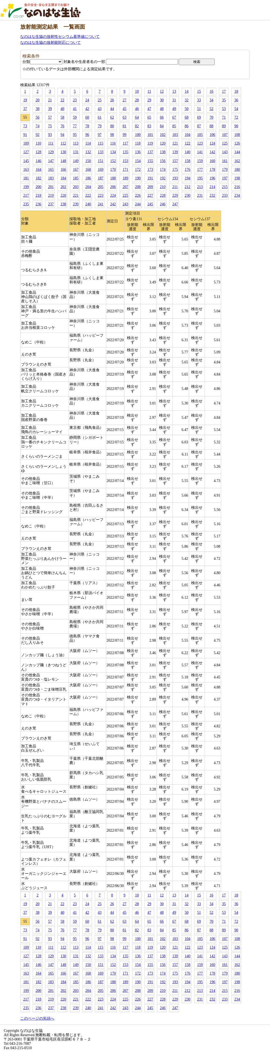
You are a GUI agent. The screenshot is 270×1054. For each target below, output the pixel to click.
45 (124, 109)
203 (76, 187)
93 (50, 135)
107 (225, 135)
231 (200, 195)
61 (100, 117)
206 (113, 187)
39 (50, 109)
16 (211, 91)
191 (150, 178)
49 (174, 109)
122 (187, 143)
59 (75, 117)
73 (25, 126)
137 (150, 152)
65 (149, 117)
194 (187, 178)
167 (76, 170)
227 (150, 195)
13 (174, 91)
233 (225, 195)
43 (100, 109)
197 (225, 178)
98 (112, 135)
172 (138, 170)
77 (75, 126)
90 (236, 126)
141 (200, 152)
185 (76, 178)
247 (175, 204)
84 (162, 126)
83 (149, 126)
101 (150, 135)
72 (236, 117)
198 (237, 178)
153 (125, 161)
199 (26, 187)
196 (212, 178)
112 (63, 143)
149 (76, 161)
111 (50, 143)
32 (186, 100)
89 (224, 126)
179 (225, 170)
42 (87, 109)
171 (125, 170)
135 (125, 152)
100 (138, 135)
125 (225, 143)
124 (212, 143)
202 (63, 187)
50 (186, 109)
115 (100, 143)
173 (150, 170)
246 (163, 204)
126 (237, 143)
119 (150, 143)
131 (76, 152)
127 (26, 152)
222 (88, 195)
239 (76, 204)
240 (88, 204)
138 (163, 152)
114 (88, 143)
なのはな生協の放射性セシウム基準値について (60, 37)
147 (51, 161)
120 (163, 143)
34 (211, 100)
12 (162, 91)
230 (187, 195)
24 (87, 100)
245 (150, 204)
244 (138, 204)
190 (138, 178)
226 (138, 195)
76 (62, 126)
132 (88, 152)
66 (162, 117)
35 (224, 100)
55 (25, 117)
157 (175, 161)
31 (174, 100)
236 (38, 204)
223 (100, 195)
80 (112, 126)
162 (237, 161)
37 (25, 109)
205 (100, 187)
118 (137, 143)
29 (149, 100)
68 (186, 117)
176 (187, 170)
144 (237, 152)
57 (50, 117)
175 (175, 170)
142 (212, 152)
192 (163, 178)
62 (112, 117)
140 (187, 152)
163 (26, 170)
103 (175, 135)
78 (87, 126)
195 (200, 178)
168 (88, 170)
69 (199, 117)
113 (75, 143)
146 (38, 161)
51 (199, 109)
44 (112, 109)
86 (186, 126)
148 (63, 161)
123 (200, 143)
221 (76, 195)
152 (113, 161)
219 (51, 195)
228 (163, 195)
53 (224, 109)
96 (87, 135)
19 (25, 100)
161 (225, 161)
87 (199, 126)
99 (124, 135)
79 (100, 126)
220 (63, 195)
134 (113, 152)
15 (199, 91)
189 (125, 178)
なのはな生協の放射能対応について (50, 43)
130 (63, 152)
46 (137, 109)
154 (138, 161)
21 (50, 100)
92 (37, 135)
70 (211, 117)
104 (187, 135)
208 (138, 187)
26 (112, 100)
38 (37, 109)
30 (162, 100)
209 (150, 187)
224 (113, 195)
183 (51, 178)
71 (224, 117)
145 (26, 161)
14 (186, 91)
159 (200, 161)
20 (37, 100)
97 (100, 135)
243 (125, 204)
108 (237, 135)
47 (149, 109)
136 (138, 152)
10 (137, 91)
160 (212, 161)
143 (225, 152)
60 (87, 117)
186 (88, 178)
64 (137, 117)
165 (51, 170)
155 (150, 161)
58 (62, 117)
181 (26, 178)
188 (113, 178)
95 (75, 135)
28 (137, 100)
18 (236, 91)
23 (75, 100)
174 (163, 170)
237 (51, 204)
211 (175, 187)
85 (174, 126)
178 (212, 170)
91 (25, 135)
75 (50, 126)
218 (38, 195)
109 (26, 143)
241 (100, 204)
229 (175, 195)
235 (26, 204)
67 (174, 117)
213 (200, 187)
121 (175, 143)
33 (199, 100)
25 (100, 100)
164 (38, 170)
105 (200, 135)
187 (100, 178)
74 (37, 126)
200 (38, 187)
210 (163, 187)
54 (236, 109)
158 (187, 161)
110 (38, 143)
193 (175, 178)
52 (211, 109)
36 (236, 100)
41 (75, 109)
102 (163, 135)
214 (212, 187)
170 (113, 170)
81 (124, 126)
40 (62, 109)
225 (125, 195)
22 (62, 100)
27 (124, 100)
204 (88, 187)
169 (100, 170)
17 (224, 91)
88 (211, 126)
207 (125, 187)
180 (237, 170)
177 (200, 170)
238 (63, 204)
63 (124, 117)
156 (163, 161)
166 (63, 170)
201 (51, 187)
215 (225, 187)
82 (137, 126)
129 (51, 152)
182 (38, 178)
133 (100, 152)
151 (100, 161)
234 (237, 195)
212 (187, 187)
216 (237, 187)
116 (113, 143)
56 (37, 117)
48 (162, 109)
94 (62, 135)
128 (38, 152)
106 (212, 135)
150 (88, 161)
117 (125, 143)
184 (63, 178)
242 (113, 204)
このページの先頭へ (37, 1018)
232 (212, 195)
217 (26, 195)
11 (149, 91)
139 (175, 152)
